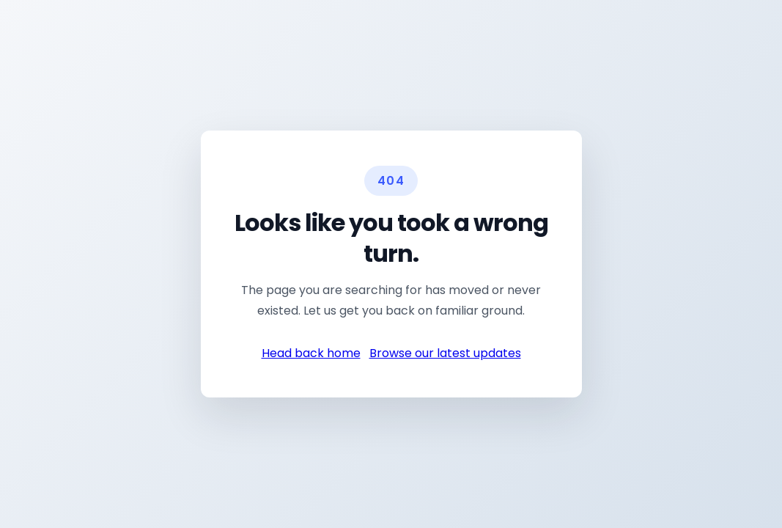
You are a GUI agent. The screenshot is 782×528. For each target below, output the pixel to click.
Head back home (311, 350)
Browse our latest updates (445, 350)
